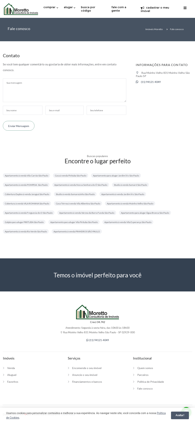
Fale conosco (145, 388)
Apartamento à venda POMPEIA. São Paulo (26, 184)
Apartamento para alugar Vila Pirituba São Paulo (74, 222)
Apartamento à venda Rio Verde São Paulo (26, 231)
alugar (68, 7)
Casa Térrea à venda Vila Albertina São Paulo (78, 203)
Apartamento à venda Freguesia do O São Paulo (29, 212)
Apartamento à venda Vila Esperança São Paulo (127, 222)
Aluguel (11, 374)
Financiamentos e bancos (87, 381)
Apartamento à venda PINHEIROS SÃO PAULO (77, 231)
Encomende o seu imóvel (86, 368)
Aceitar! (180, 415)
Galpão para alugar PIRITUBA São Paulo (24, 222)
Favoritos (12, 381)
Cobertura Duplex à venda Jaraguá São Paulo (27, 194)
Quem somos (145, 368)
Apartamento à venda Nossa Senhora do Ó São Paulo (80, 184)
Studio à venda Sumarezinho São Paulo (75, 194)
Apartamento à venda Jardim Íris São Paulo (122, 194)
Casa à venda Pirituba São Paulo (70, 175)
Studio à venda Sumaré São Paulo (130, 184)
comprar (49, 7)
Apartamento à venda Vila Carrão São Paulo (26, 175)
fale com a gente (118, 9)
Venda (11, 368)
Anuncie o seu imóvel (84, 374)
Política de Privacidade (150, 381)
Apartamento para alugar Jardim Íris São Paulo (116, 175)
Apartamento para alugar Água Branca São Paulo (145, 212)
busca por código (88, 9)
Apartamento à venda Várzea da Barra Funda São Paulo (86, 212)
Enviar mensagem (18, 126)
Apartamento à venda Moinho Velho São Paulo (130, 203)
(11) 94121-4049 (148, 81)
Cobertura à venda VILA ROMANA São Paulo (27, 203)
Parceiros (143, 374)
